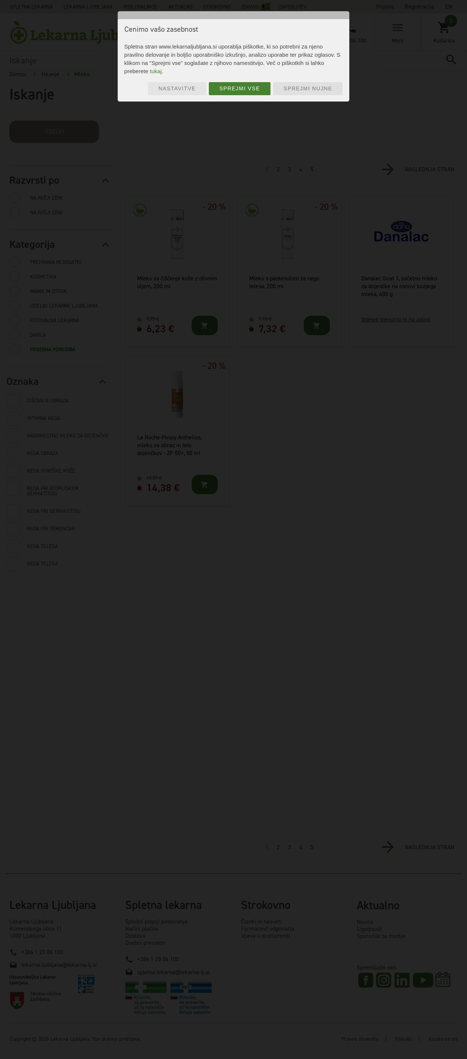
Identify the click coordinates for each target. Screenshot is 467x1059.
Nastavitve (177, 88)
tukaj (156, 71)
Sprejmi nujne (308, 88)
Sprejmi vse (239, 88)
